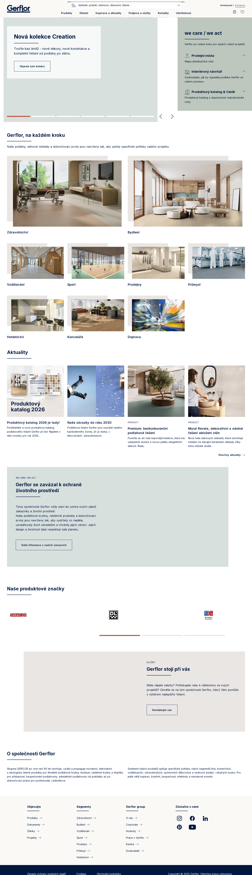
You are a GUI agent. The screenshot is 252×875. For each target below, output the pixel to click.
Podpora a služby (139, 13)
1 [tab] (18, 116)
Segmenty (84, 813)
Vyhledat (74, 5)
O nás (129, 824)
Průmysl (81, 856)
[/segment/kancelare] (95, 319)
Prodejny (82, 850)
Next (171, 116)
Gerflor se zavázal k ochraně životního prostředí (49, 487)
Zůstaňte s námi (187, 813)
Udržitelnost (183, 13)
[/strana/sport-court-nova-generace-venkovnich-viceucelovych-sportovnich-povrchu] (106, 615)
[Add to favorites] (60, 369)
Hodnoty (131, 837)
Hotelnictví (83, 863)
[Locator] (234, 12)
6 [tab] (142, 116)
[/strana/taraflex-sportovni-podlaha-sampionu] (26, 615)
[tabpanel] (89, 64)
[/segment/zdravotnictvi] (65, 197)
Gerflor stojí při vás (168, 666)
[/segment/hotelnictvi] (35, 319)
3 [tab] (68, 116)
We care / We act (26, 477)
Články (31, 837)
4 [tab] (92, 116)
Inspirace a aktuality (108, 13)
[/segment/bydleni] (186, 197)
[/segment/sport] (95, 266)
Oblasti (83, 13)
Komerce (240, 5)
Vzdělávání (83, 837)
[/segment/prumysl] (216, 266)
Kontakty (163, 13)
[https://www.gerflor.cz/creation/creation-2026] (145, 615)
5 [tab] (117, 116)
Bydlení (81, 830)
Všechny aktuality (229, 454)
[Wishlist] (242, 12)
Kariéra (130, 850)
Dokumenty (33, 830)
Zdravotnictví (84, 824)
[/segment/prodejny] (156, 266)
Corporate (132, 830)
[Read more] (35, 408)
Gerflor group (135, 813)
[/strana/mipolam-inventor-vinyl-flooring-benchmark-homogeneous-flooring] (185, 615)
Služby (151, 660)
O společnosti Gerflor (31, 759)
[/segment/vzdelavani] (35, 266)
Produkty (66, 13)
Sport (80, 843)
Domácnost (226, 5)
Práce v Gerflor (135, 843)
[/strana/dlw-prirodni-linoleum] (66, 615)
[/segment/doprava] (156, 319)
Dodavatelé (132, 856)
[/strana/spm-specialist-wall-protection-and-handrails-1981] (225, 615)
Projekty (32, 843)
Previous (160, 116)
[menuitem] (66, 14)
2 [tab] (43, 116)
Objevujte (34, 813)
